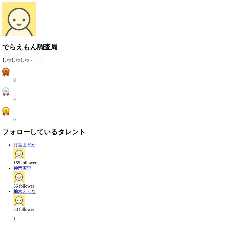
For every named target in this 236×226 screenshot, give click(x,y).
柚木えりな (24, 191)
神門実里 (22, 168)
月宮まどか (24, 144)
